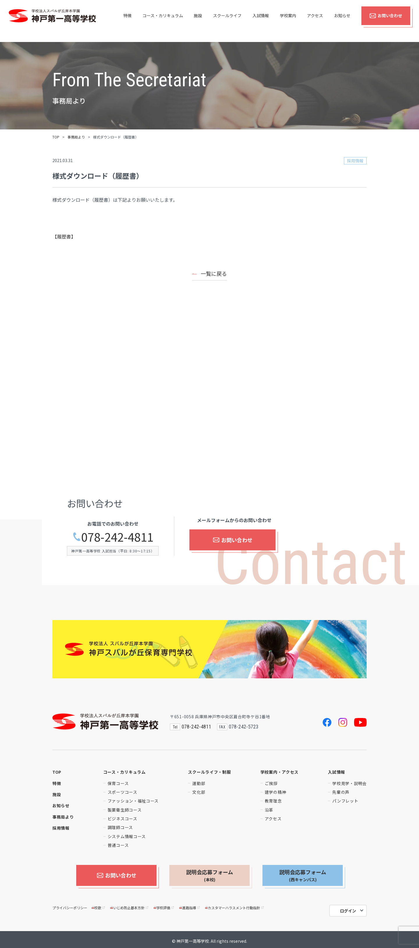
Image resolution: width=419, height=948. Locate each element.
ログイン (348, 908)
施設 (198, 21)
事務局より (76, 136)
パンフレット (345, 801)
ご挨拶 (271, 783)
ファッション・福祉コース (133, 801)
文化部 (198, 792)
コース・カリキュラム (163, 21)
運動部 (198, 783)
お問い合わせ (385, 20)
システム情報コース (127, 836)
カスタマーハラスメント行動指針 (235, 904)
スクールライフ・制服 (209, 772)
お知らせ (342, 21)
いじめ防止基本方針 (129, 904)
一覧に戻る (214, 273)
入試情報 (261, 21)
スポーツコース (122, 792)
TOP (55, 136)
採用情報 (61, 828)
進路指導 (189, 904)
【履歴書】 (64, 236)
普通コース (118, 845)
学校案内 (288, 21)
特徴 (127, 21)
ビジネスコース (122, 818)
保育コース (118, 783)
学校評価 (164, 904)
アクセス (315, 21)
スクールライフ (227, 21)
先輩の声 (340, 792)
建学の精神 (275, 792)
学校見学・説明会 (349, 783)
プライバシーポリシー (69, 904)
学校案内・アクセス (279, 772)
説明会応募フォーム (209, 875)
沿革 (269, 810)
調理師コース (120, 827)
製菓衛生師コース (125, 810)
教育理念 (273, 801)
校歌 (99, 904)
